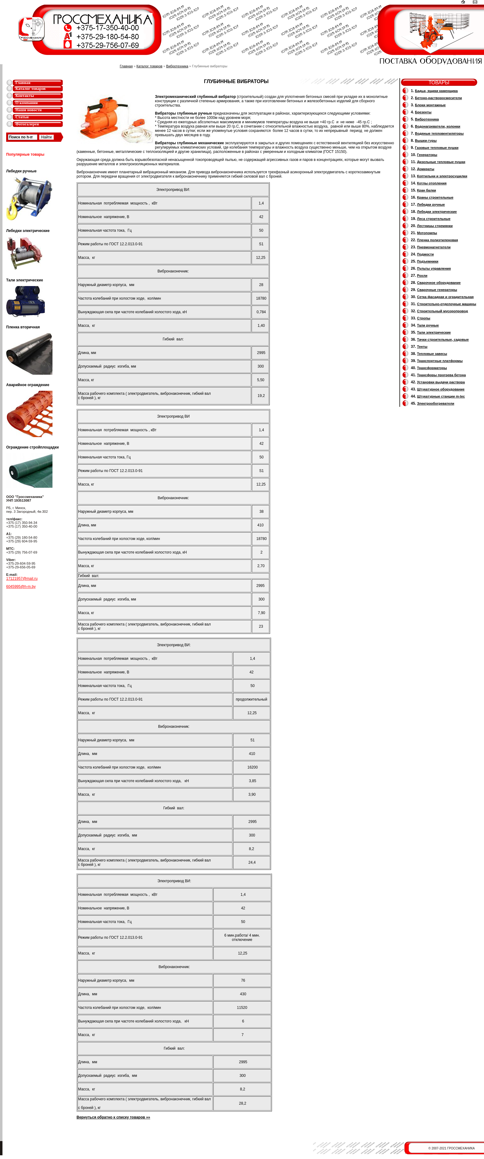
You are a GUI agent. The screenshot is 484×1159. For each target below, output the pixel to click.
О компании (26, 102)
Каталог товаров (30, 88)
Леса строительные (433, 219)
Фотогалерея (27, 124)
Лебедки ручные (431, 204)
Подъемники (427, 261)
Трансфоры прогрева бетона (441, 375)
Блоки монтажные (430, 105)
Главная (23, 82)
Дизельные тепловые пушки (441, 162)
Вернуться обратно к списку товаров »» (113, 1117)
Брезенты (423, 112)
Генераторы (427, 155)
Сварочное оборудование (439, 282)
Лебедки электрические (437, 211)
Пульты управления (434, 268)
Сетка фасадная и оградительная (445, 297)
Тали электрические (434, 332)
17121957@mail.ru (22, 578)
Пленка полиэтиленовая (437, 240)
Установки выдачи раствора (441, 382)
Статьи (22, 117)
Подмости (425, 254)
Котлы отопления (432, 183)
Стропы (423, 318)
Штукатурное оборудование (441, 389)
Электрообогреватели (435, 403)
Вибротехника (177, 66)
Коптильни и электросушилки (442, 176)
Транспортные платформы (440, 361)
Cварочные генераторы (437, 290)
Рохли (422, 275)
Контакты (24, 95)
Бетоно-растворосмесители (438, 98)
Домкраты (425, 169)
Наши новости (28, 109)
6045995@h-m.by (21, 586)
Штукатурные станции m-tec (441, 396)
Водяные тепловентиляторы (439, 133)
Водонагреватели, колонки (437, 126)
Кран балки (426, 190)
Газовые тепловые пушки (436, 148)
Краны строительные (435, 197)
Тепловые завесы (432, 354)
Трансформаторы (432, 368)
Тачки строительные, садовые (443, 339)
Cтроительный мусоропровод (442, 311)
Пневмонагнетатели (434, 247)
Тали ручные (428, 325)
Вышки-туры (425, 140)
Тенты (422, 346)
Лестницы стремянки (435, 226)
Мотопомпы (427, 233)
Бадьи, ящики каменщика (436, 91)
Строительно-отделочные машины (446, 304)
